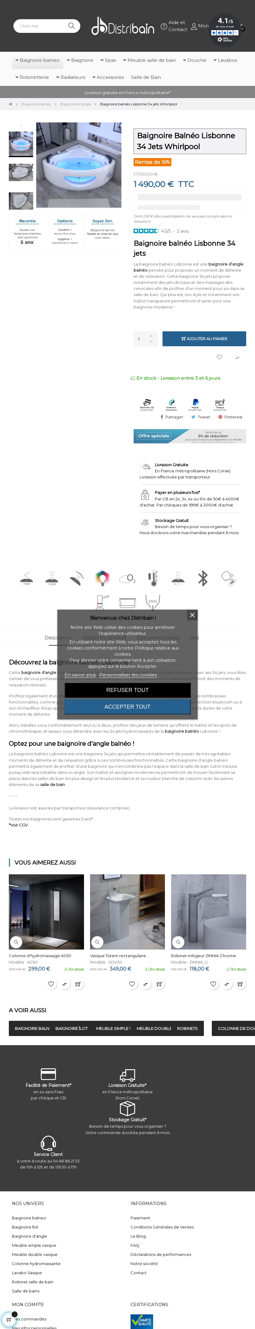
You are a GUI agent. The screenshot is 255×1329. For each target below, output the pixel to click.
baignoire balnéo (182, 731)
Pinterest (234, 416)
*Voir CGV (18, 825)
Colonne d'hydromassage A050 (40, 955)
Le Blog (138, 1236)
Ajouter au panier (204, 338)
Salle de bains (25, 1290)
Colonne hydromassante (36, 1263)
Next (21, 220)
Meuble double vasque (35, 1254)
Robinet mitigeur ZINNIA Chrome (203, 955)
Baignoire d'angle (29, 1236)
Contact (139, 1272)
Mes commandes (29, 1319)
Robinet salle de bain (32, 1281)
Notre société (144, 1263)
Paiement (140, 1217)
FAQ (135, 1245)
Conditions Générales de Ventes (162, 1227)
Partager (174, 416)
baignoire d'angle (38, 672)
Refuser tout (127, 690)
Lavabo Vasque (27, 1272)
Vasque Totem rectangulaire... (119, 955)
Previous (21, 125)
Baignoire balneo (29, 1217)
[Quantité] (146, 339)
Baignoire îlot (25, 1227)
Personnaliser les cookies (128, 675)
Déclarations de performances (161, 1254)
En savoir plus (80, 675)
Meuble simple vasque (34, 1245)
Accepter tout (127, 707)
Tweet (204, 416)
